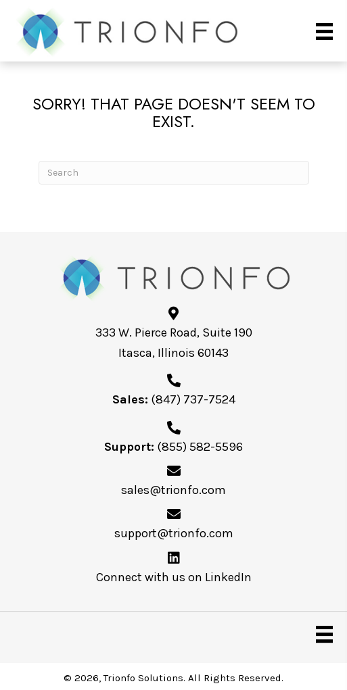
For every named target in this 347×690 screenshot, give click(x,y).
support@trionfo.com (173, 533)
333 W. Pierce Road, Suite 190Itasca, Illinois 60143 (173, 342)
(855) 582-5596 (200, 446)
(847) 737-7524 (193, 399)
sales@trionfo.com (173, 490)
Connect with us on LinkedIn (174, 577)
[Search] (174, 172)
